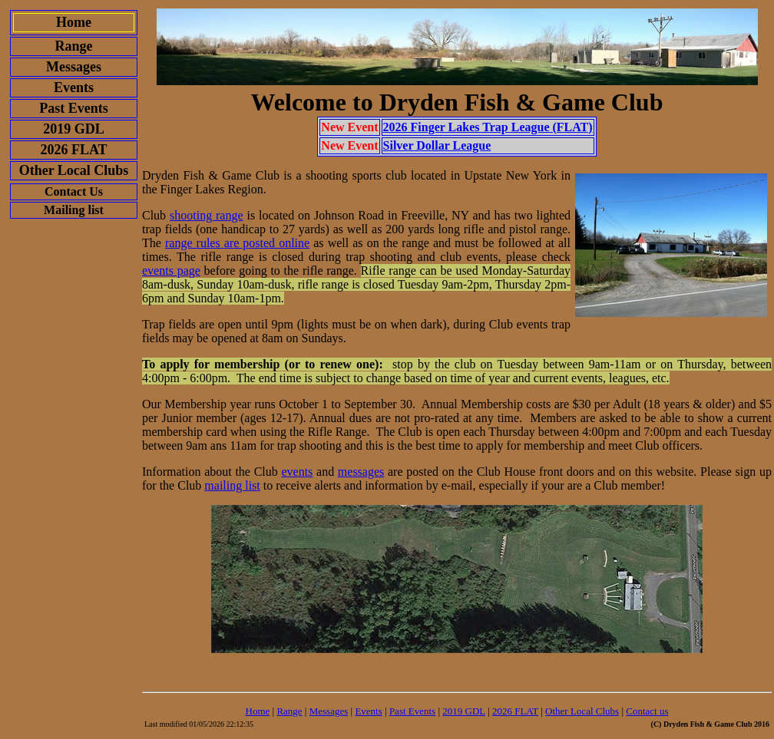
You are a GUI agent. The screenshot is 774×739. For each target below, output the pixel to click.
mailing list (232, 485)
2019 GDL (463, 711)
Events (368, 711)
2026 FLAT (515, 711)
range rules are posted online (237, 242)
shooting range (206, 215)
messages (361, 471)
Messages (329, 711)
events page (171, 270)
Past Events (412, 711)
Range (289, 711)
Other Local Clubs (582, 711)
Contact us (647, 711)
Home (258, 711)
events (297, 471)
